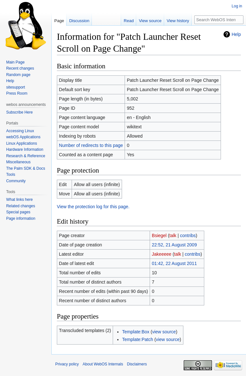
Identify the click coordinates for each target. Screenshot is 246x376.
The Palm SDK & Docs (25, 168)
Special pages (18, 212)
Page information (20, 218)
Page (59, 20)
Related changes (20, 206)
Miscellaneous (18, 162)
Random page (18, 75)
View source (150, 20)
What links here (19, 199)
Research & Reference (25, 156)
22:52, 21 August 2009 (174, 244)
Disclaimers (137, 364)
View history (178, 20)
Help (236, 34)
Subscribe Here (19, 112)
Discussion (79, 20)
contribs (188, 235)
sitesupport (15, 87)
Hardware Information (24, 149)
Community (16, 181)
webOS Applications (23, 137)
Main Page (15, 62)
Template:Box (135, 331)
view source (164, 331)
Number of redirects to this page (91, 145)
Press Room (16, 93)
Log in (237, 6)
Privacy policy (67, 364)
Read (129, 20)
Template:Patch (137, 339)
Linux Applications (21, 143)
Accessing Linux (20, 131)
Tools (10, 174)
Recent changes (20, 68)
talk (172, 235)
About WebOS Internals (103, 364)
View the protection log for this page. (93, 206)
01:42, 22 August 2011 (174, 263)
